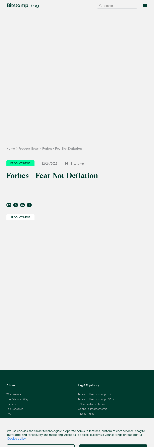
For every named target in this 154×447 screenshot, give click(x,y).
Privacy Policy (86, 413)
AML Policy (84, 418)
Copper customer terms (92, 408)
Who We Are (13, 394)
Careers (11, 404)
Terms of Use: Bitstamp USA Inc (97, 399)
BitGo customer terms (91, 404)
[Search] (117, 6)
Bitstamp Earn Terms (90, 433)
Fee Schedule (14, 408)
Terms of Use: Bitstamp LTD (94, 394)
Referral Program (88, 428)
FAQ (8, 413)
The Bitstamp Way (17, 399)
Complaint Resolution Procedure (98, 423)
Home (10, 148)
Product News (28, 148)
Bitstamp (74, 163)
